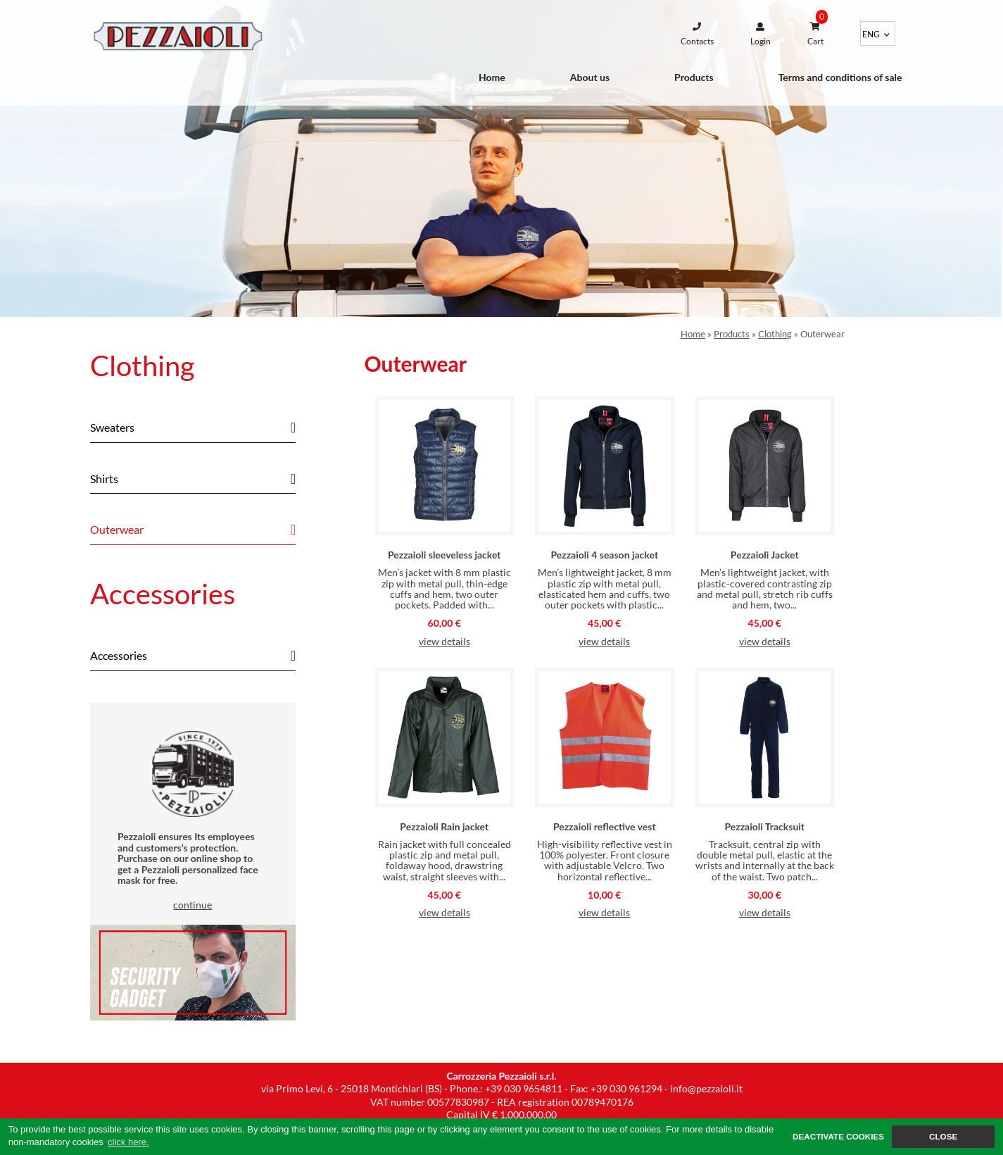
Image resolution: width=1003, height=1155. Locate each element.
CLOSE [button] (943, 1136)
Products (694, 77)
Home (492, 77)
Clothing (142, 365)
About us (590, 77)
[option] (501, 158)
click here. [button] (128, 1142)
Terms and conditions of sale (840, 77)
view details (444, 641)
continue (192, 904)
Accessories (162, 594)
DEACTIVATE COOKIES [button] (838, 1136)
